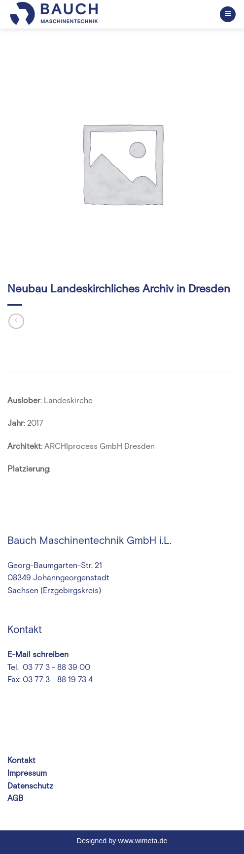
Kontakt (21, 760)
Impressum (27, 773)
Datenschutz (30, 786)
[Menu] (228, 14)
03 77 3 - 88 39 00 (55, 667)
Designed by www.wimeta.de (122, 841)
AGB (15, 798)
